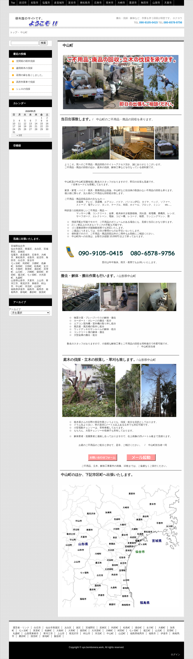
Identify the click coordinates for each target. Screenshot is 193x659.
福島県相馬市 (137, 633)
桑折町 (22, 636)
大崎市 (121, 2)
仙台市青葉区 (53, 627)
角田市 (144, 2)
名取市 (34, 2)
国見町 (34, 636)
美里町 (36, 630)
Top (13, 2)
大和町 (71, 630)
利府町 (114, 627)
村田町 (121, 630)
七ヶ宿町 (134, 630)
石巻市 (98, 2)
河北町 (98, 633)
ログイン (175, 654)
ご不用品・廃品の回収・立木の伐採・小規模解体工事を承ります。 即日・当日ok (38, 22)
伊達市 (164, 633)
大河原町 (96, 630)
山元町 (158, 630)
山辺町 (121, 633)
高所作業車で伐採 (25, 82)
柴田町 (83, 630)
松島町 (126, 627)
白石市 (37, 627)
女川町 (150, 627)
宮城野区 (90, 627)
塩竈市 (46, 2)
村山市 (86, 633)
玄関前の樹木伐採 (25, 61)
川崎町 (109, 630)
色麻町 (48, 630)
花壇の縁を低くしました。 (30, 75)
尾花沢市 (73, 633)
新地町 (45, 636)
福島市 (152, 633)
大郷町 (161, 627)
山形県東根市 (32, 633)
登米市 (109, 2)
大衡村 (59, 630)
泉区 (78, 627)
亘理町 (170, 630)
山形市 (156, 2)
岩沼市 (23, 2)
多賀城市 (59, 2)
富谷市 (72, 2)
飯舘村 (57, 636)
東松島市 (85, 2)
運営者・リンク (21, 627)
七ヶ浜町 (23, 630)
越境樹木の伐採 (24, 68)
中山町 (68, 45)
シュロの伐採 (23, 89)
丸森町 (16, 633)
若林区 (103, 627)
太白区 (67, 627)
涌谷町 (138, 627)
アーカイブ (15, 309)
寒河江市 (48, 633)
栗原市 (133, 2)
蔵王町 (146, 630)
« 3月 (19, 135)
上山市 (60, 633)
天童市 (168, 2)
